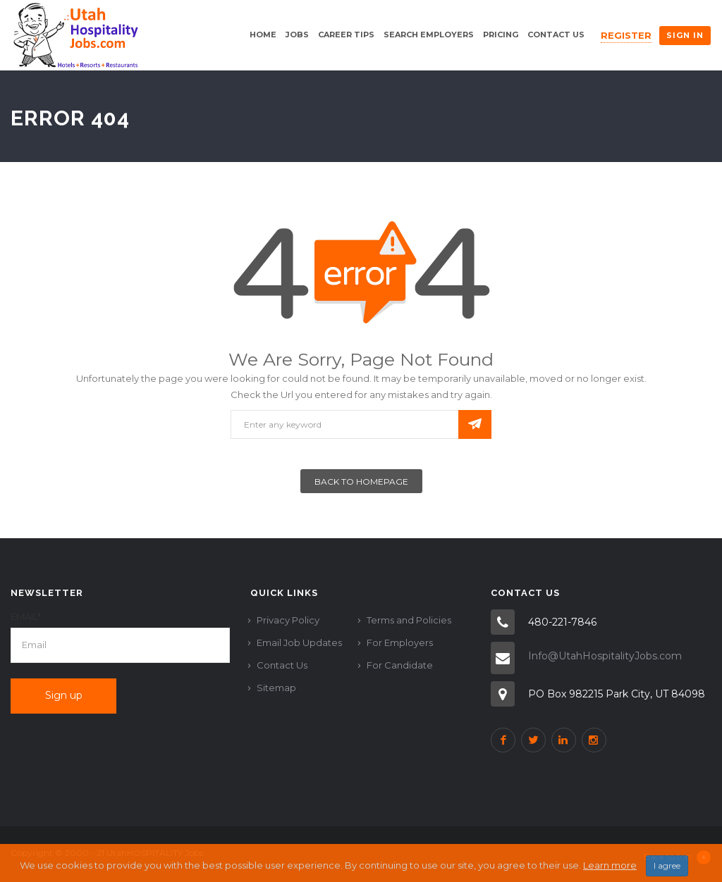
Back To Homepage (361, 481)
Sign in (685, 35)
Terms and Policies (409, 620)
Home (263, 34)
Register (626, 35)
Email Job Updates (299, 642)
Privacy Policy (288, 620)
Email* (26, 616)
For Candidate (400, 665)
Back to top (677, 857)
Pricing (500, 34)
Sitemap (276, 687)
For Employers (400, 642)
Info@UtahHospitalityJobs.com (605, 656)
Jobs (297, 34)
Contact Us (556, 34)
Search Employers (429, 34)
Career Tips (346, 34)
